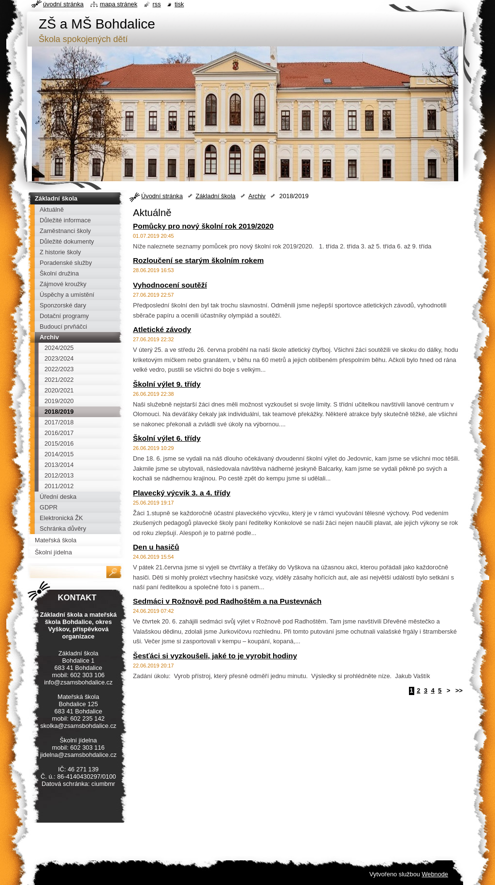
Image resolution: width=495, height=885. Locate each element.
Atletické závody (162, 329)
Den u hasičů (156, 547)
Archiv (257, 196)
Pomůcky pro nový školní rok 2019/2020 (203, 226)
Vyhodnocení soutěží (170, 285)
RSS (157, 4)
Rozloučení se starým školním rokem (198, 260)
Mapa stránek (119, 4)
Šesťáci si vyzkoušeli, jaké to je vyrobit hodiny (215, 656)
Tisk (179, 4)
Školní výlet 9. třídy (167, 384)
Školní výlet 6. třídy (167, 438)
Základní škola (216, 196)
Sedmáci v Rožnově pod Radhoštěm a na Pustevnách (227, 601)
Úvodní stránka (162, 196)
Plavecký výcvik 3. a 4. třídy (182, 493)
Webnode (435, 874)
